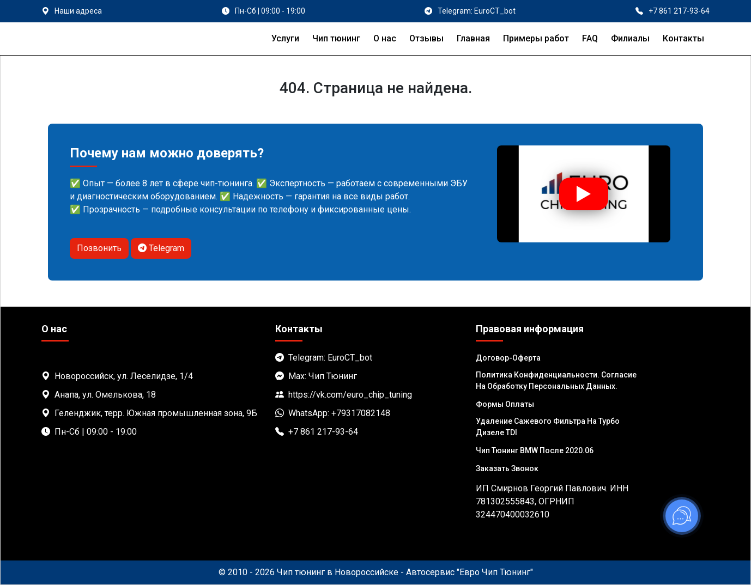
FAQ (590, 38)
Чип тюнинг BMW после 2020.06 (534, 450)
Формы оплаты (505, 404)
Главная (473, 38)
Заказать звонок (507, 468)
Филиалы (630, 38)
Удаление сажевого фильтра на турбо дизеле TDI (548, 427)
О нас (384, 38)
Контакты (683, 38)
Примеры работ (536, 38)
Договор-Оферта (508, 358)
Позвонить (99, 248)
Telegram (161, 248)
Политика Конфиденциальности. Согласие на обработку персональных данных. (556, 380)
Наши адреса (78, 11)
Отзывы (426, 38)
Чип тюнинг (336, 38)
